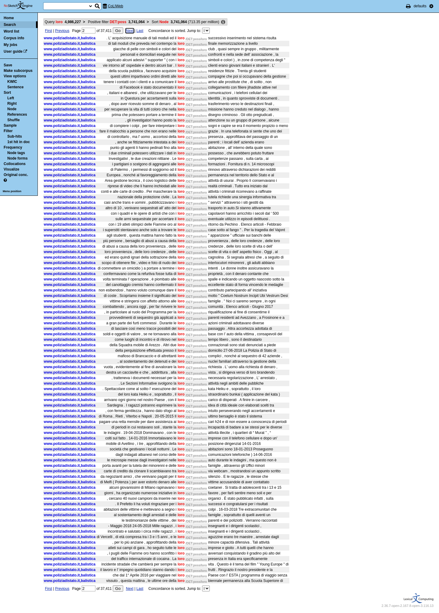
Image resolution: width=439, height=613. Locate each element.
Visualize (11, 169)
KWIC (12, 81)
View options (15, 76)
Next (130, 31)
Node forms (17, 158)
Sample (10, 125)
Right (12, 103)
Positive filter (116, 22)
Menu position (12, 191)
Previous (62, 31)
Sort (7, 92)
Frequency (13, 147)
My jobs (10, 45)
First (48, 31)
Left (10, 98)
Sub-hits (14, 136)
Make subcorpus (18, 71)
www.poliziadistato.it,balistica (70, 38)
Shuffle (13, 120)
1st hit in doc (18, 142)
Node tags (16, 153)
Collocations (15, 164)
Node (11, 109)
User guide (13, 51)
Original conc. (16, 175)
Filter (8, 131)
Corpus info (14, 38)
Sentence (15, 87)
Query (63, 22)
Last (139, 31)
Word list (11, 31)
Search (10, 25)
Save (8, 65)
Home (9, 18)
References (17, 114)
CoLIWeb (115, 6)
